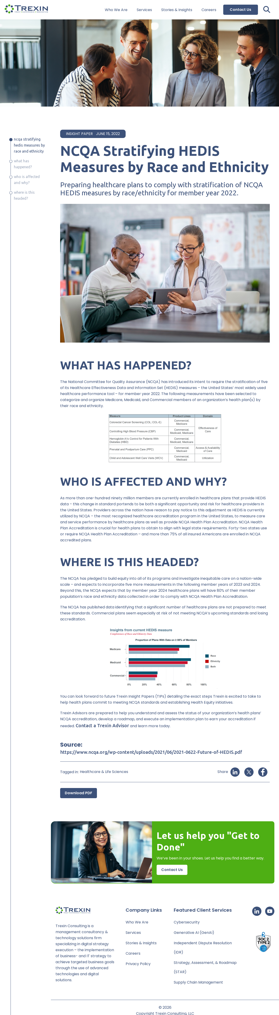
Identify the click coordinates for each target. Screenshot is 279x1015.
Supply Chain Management (198, 982)
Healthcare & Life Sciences (104, 771)
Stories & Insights (176, 9)
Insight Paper (79, 133)
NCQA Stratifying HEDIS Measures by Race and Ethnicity (29, 145)
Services (144, 9)
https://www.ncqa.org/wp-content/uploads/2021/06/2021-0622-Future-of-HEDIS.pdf (151, 752)
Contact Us (240, 9)
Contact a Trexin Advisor (102, 725)
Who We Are (116, 9)
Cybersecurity (187, 922)
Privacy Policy (138, 963)
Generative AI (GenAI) (194, 932)
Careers (209, 9)
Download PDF (78, 793)
